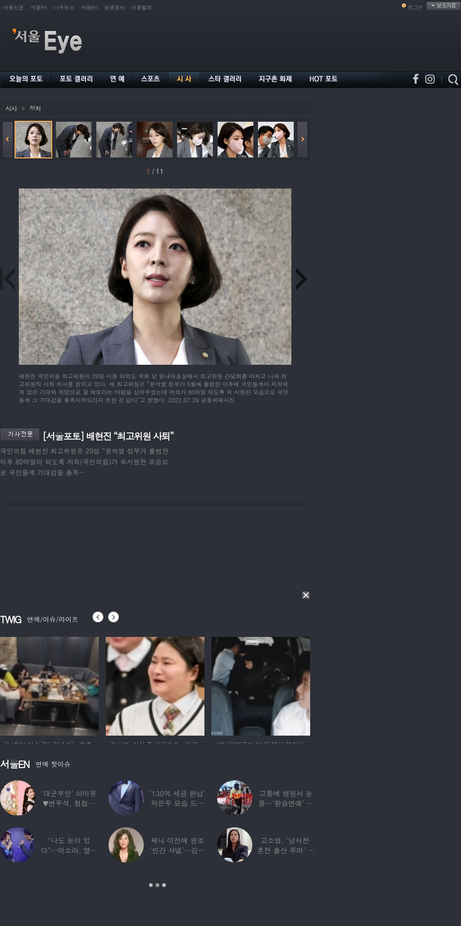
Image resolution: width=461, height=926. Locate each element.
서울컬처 (142, 7)
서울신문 (13, 7)
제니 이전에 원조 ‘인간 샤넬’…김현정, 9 (177, 850)
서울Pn (39, 7)
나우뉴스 (64, 7)
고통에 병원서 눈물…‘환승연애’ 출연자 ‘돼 (285, 803)
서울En (89, 7)
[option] (49, 685)
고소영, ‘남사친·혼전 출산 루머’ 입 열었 (286, 850)
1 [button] (151, 885)
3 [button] (164, 885)
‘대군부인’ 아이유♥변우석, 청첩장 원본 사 (68, 803)
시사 (10, 108)
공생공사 (114, 7)
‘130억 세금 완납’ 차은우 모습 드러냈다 (177, 803)
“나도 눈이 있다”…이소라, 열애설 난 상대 (68, 850)
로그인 (415, 7)
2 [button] (157, 885)
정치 (34, 108)
